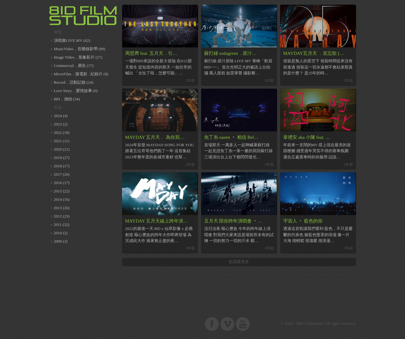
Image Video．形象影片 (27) (78, 57)
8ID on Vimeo (227, 323)
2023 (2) (61, 124)
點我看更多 (239, 261)
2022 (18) (62, 132)
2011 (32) (61, 224)
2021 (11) (61, 141)
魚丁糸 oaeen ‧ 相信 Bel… (231, 137)
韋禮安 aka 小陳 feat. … (306, 137)
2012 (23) (62, 216)
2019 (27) (62, 157)
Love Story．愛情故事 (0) (76, 90)
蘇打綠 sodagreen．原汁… (230, 53)
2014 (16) (62, 199)
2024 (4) (61, 115)
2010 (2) (61, 233)
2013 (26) (62, 207)
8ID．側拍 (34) (67, 99)
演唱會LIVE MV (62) (72, 40)
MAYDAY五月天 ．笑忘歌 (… (313, 53)
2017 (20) (62, 174)
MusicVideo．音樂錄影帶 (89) (79, 48)
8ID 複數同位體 (83, 15)
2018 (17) (62, 166)
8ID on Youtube (243, 323)
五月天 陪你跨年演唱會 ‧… (233, 220)
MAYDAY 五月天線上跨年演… (156, 220)
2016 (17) (62, 182)
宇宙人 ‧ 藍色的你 (303, 220)
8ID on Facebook (212, 323)
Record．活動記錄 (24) (73, 82)
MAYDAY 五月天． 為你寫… (155, 137)
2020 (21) (62, 149)
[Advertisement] (239, 292)
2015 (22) (62, 191)
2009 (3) (61, 241)
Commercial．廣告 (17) (74, 65)
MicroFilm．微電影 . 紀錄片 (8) (81, 74)
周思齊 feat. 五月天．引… (151, 53)
